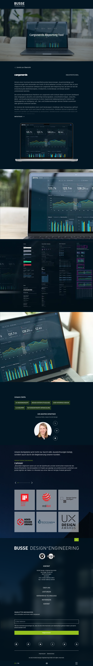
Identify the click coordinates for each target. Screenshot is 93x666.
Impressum (42, 653)
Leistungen (46, 592)
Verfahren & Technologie (47, 596)
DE (15, 663)
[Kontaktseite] (47, 663)
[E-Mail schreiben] (57, 431)
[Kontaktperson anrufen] (55, 423)
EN (18, 663)
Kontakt (46, 604)
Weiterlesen (19, 116)
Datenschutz (50, 653)
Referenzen (46, 600)
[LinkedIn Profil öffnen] (55, 438)
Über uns (46, 588)
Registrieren (46, 633)
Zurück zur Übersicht (22, 67)
